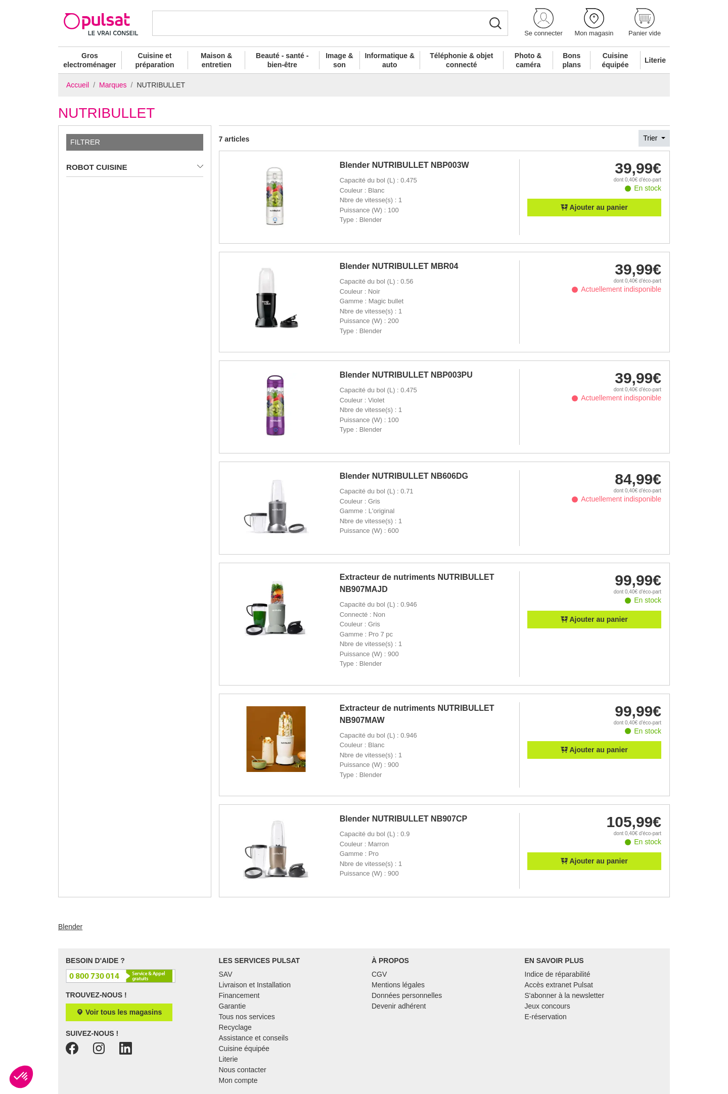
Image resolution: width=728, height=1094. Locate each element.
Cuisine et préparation (154, 60)
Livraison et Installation (255, 985)
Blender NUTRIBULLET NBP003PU (406, 375)
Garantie (232, 1006)
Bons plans (571, 60)
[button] (543, 23)
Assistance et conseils (254, 1038)
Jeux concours (547, 1006)
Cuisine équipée (615, 60)
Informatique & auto (390, 60)
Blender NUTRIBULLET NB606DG (404, 476)
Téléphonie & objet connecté (461, 60)
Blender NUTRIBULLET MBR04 (399, 266)
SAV (226, 974)
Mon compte (238, 1080)
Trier (651, 138)
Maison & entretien (216, 60)
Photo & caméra (528, 60)
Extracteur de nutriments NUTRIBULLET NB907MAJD (417, 583)
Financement (239, 995)
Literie (655, 60)
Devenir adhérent (399, 1006)
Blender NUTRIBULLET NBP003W (404, 165)
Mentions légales (398, 985)
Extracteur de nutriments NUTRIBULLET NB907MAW (417, 714)
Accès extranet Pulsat (559, 985)
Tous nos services (247, 1017)
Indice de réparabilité (557, 974)
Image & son (339, 60)
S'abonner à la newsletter (565, 995)
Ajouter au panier (594, 207)
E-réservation (546, 1017)
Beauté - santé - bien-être (282, 60)
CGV (379, 974)
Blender (70, 927)
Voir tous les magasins (119, 1012)
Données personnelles (407, 995)
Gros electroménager (89, 60)
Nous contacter (242, 1070)
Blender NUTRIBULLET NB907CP (403, 818)
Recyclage (235, 1027)
